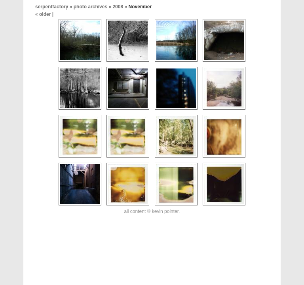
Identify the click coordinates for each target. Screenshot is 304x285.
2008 (117, 7)
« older (43, 14)
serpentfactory (51, 7)
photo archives (90, 7)
